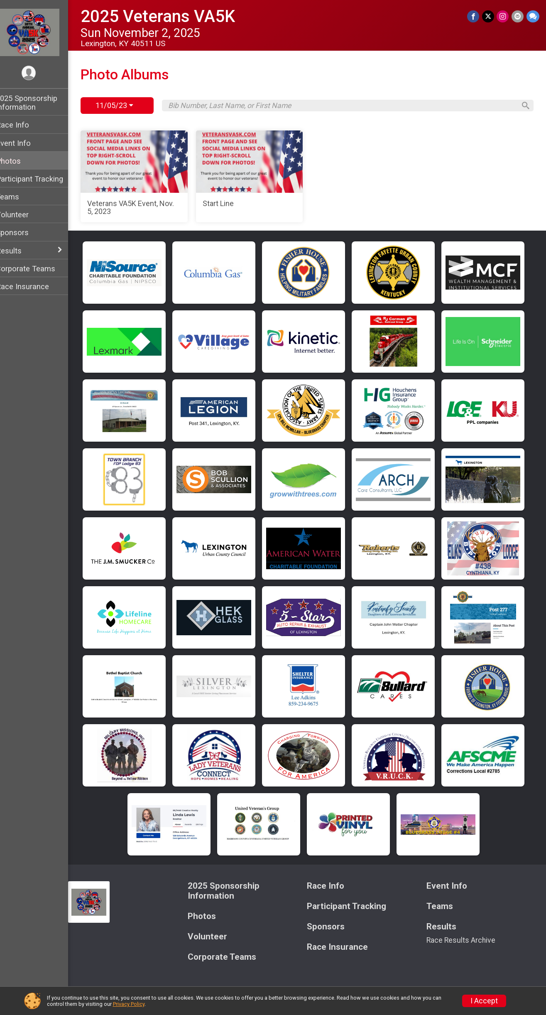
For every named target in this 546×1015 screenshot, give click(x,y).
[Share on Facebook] (474, 16)
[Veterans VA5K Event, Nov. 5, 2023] (143, 176)
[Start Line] (256, 176)
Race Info (23, 124)
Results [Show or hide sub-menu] (19, 250)
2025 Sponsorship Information (37, 102)
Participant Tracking (40, 178)
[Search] (524, 106)
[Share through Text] (532, 16)
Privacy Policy (128, 1004)
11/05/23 (125, 105)
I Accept (484, 1001)
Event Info (24, 143)
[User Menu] (39, 73)
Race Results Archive (463, 940)
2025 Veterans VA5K (168, 16)
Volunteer (23, 214)
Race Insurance (33, 286)
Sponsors (23, 232)
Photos (19, 161)
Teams (18, 196)
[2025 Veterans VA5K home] (40, 32)
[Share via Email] (518, 16)
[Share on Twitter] (489, 16)
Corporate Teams (36, 268)
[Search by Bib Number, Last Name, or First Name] (347, 105)
